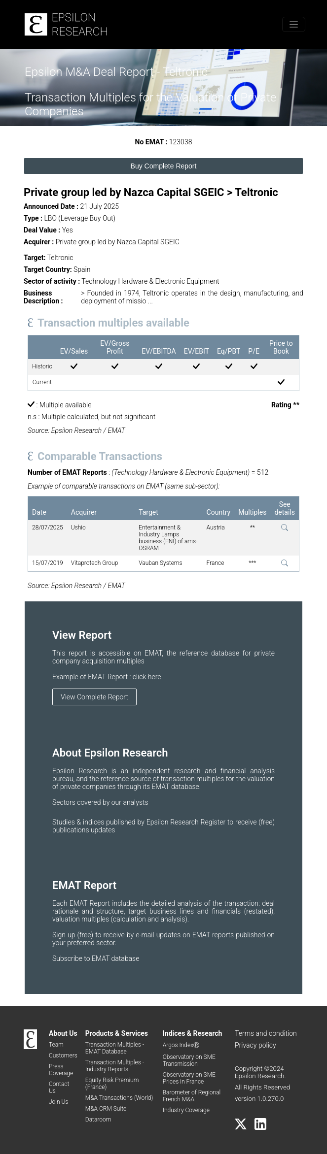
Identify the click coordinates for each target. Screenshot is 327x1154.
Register (214, 822)
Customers (63, 1055)
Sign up (64, 935)
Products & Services (116, 1033)
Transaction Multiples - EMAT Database (114, 1048)
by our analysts (125, 802)
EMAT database (115, 958)
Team (56, 1044)
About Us (63, 1033)
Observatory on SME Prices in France (189, 1078)
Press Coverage (61, 1070)
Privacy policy (255, 1045)
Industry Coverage (186, 1110)
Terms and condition (266, 1033)
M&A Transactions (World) (119, 1097)
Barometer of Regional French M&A (192, 1096)
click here (147, 677)
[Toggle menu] (293, 24)
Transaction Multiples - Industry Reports (114, 1066)
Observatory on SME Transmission (189, 1060)
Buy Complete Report (164, 166)
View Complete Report (94, 697)
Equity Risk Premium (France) (112, 1083)
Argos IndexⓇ (181, 1045)
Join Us (59, 1101)
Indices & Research (192, 1033)
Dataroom (98, 1119)
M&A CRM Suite (105, 1108)
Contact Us (59, 1087)
